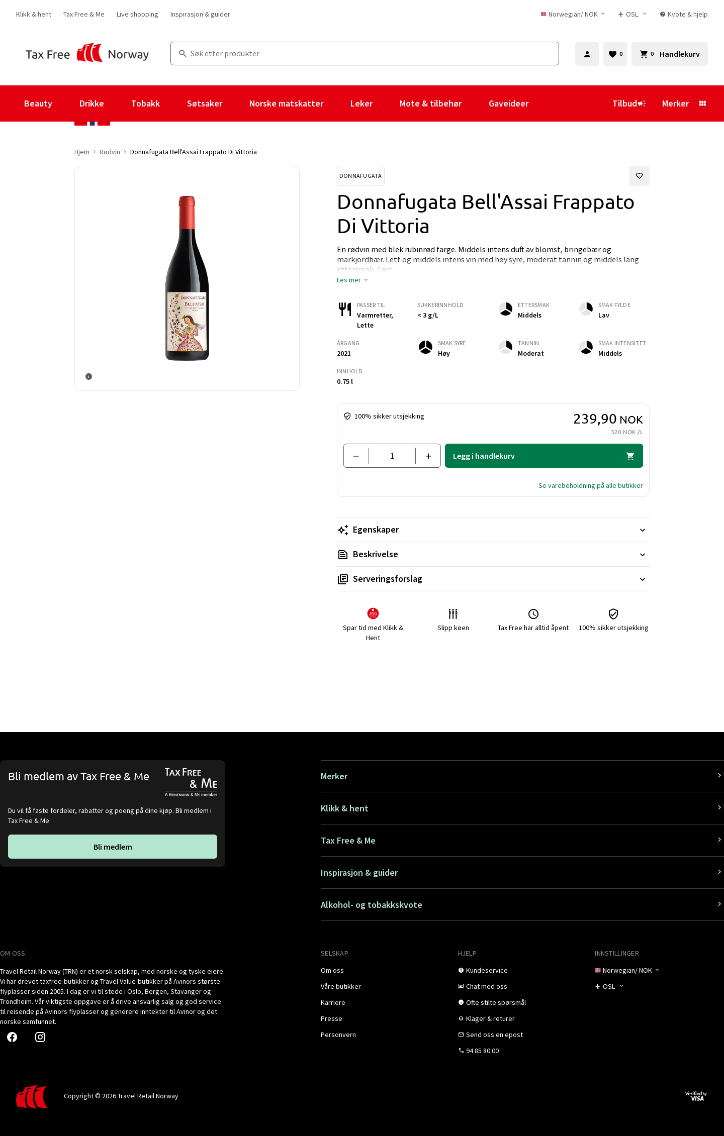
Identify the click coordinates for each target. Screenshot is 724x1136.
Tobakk (145, 103)
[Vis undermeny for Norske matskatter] (336, 103)
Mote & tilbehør (431, 103)
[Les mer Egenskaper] (493, 530)
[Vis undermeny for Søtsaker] (235, 103)
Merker (675, 103)
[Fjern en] (360, 456)
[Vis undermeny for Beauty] (65, 103)
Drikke (91, 103)
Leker (361, 103)
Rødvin (110, 151)
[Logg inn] (587, 54)
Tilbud (629, 103)
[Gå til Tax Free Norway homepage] (87, 53)
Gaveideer (508, 103)
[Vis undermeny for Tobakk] (173, 103)
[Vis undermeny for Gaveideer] (542, 103)
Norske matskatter (286, 103)
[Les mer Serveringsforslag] (493, 579)
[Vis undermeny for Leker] (386, 103)
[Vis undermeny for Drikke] (117, 103)
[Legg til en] (424, 456)
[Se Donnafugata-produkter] (361, 176)
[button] (353, 280)
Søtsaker (204, 103)
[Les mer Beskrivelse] (493, 554)
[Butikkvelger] (633, 14)
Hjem (81, 151)
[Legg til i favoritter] (639, 176)
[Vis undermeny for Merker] (702, 103)
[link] (33, 14)
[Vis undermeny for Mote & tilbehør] (475, 103)
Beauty (38, 103)
